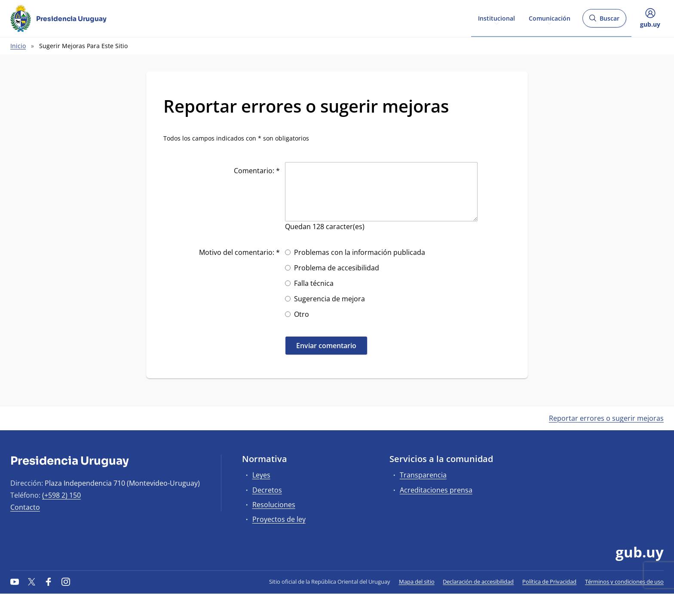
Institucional (496, 18)
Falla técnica (314, 283)
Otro (301, 314)
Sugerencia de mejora (329, 298)
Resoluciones (273, 504)
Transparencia (423, 475)
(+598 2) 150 (61, 495)
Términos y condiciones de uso (624, 581)
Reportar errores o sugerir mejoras (606, 418)
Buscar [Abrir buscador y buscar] (604, 21)
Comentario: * (257, 170)
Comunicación (549, 18)
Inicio (18, 46)
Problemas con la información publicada (359, 252)
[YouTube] (14, 581)
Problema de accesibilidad (336, 268)
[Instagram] (65, 581)
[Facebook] (48, 581)
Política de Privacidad (549, 581)
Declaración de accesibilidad (478, 581)
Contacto (25, 507)
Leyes (261, 475)
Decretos (267, 490)
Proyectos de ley (279, 519)
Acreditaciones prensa (436, 490)
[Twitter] (32, 581)
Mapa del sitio (417, 581)
